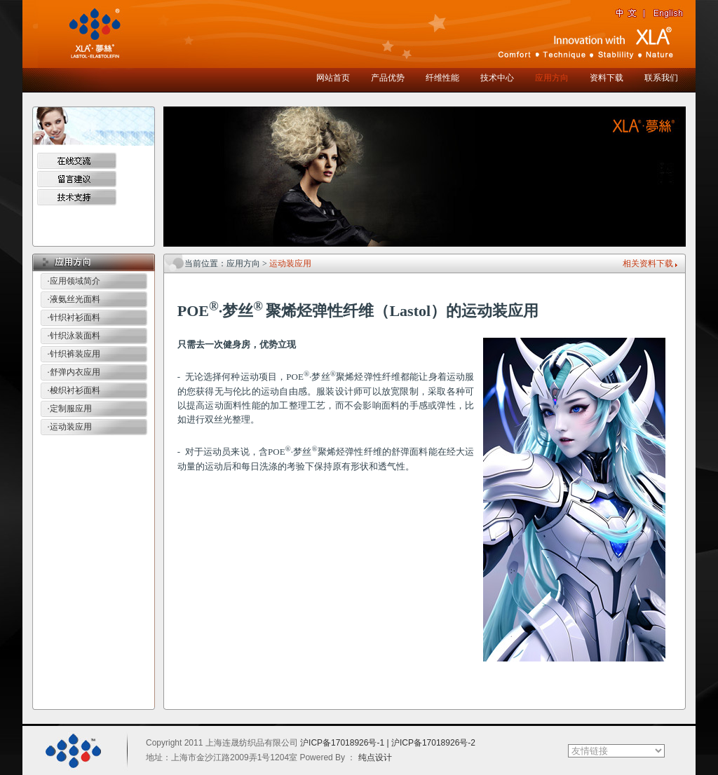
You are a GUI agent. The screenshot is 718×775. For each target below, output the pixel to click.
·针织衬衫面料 (74, 317)
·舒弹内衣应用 (74, 372)
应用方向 (552, 78)
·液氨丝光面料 (74, 299)
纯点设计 (375, 757)
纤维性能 (442, 78)
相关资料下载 (648, 263)
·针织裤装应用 (74, 354)
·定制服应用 (70, 408)
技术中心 (497, 78)
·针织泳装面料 (74, 336)
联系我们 (661, 78)
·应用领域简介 (74, 281)
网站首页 (333, 78)
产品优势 (388, 78)
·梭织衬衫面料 (74, 390)
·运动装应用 (70, 427)
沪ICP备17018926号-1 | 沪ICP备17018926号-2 (387, 743)
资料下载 (606, 78)
